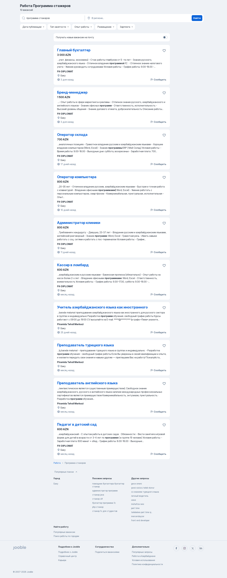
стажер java (98, 494)
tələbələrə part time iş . (141, 512)
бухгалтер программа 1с (104, 503)
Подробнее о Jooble (68, 552)
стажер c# (97, 499)
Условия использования (143, 560)
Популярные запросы (142, 552)
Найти (197, 18)
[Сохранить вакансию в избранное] (164, 51)
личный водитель (139, 496)
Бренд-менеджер (72, 92)
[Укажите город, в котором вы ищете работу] (117, 18)
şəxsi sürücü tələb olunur (142, 487)
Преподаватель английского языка (87, 383)
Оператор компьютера (76, 177)
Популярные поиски (66, 471)
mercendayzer (137, 516)
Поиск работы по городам (66, 536)
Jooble (30, 572)
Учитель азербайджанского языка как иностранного (102, 307)
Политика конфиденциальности (147, 564)
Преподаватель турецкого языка (85, 345)
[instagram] (184, 548)
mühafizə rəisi (137, 504)
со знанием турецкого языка (145, 492)
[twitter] (193, 548)
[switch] (165, 37)
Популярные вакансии (64, 532)
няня (133, 500)
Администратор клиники (78, 223)
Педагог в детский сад (77, 424)
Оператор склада (72, 135)
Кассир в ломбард (73, 265)
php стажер (97, 507)
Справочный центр (67, 556)
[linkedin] (201, 548)
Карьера (62, 560)
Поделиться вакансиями (107, 552)
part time (135, 508)
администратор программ (105, 490)
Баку (56, 483)
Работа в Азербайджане (143, 556)
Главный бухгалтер (73, 50)
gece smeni (136, 483)
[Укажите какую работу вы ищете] (52, 18)
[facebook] (176, 548)
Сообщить (158, 79)
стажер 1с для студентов (104, 511)
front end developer (140, 520)
